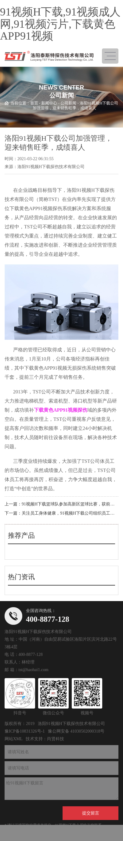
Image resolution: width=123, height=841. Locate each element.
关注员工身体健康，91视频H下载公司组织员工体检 (70, 513)
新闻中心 (49, 102)
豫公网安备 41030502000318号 (76, 731)
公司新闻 (68, 102)
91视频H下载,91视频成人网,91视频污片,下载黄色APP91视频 (60, 24)
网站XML (14, 739)
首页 (34, 102)
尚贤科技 (55, 739)
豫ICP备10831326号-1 (25, 731)
